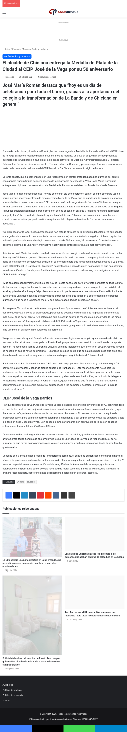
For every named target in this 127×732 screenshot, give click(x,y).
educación (31, 482)
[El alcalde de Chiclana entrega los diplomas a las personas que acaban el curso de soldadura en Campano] (94, 534)
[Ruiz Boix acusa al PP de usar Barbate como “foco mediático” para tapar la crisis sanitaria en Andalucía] (94, 592)
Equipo (6, 700)
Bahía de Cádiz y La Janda (35, 49)
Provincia (16, 49)
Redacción (9, 77)
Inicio (6, 49)
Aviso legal (8, 684)
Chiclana (20, 482)
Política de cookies (12, 690)
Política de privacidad (13, 695)
